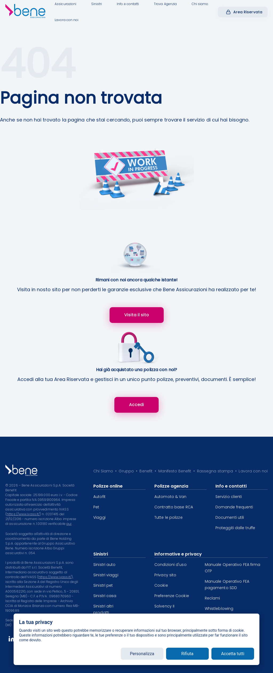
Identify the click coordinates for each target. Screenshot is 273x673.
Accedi (136, 405)
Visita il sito (136, 315)
